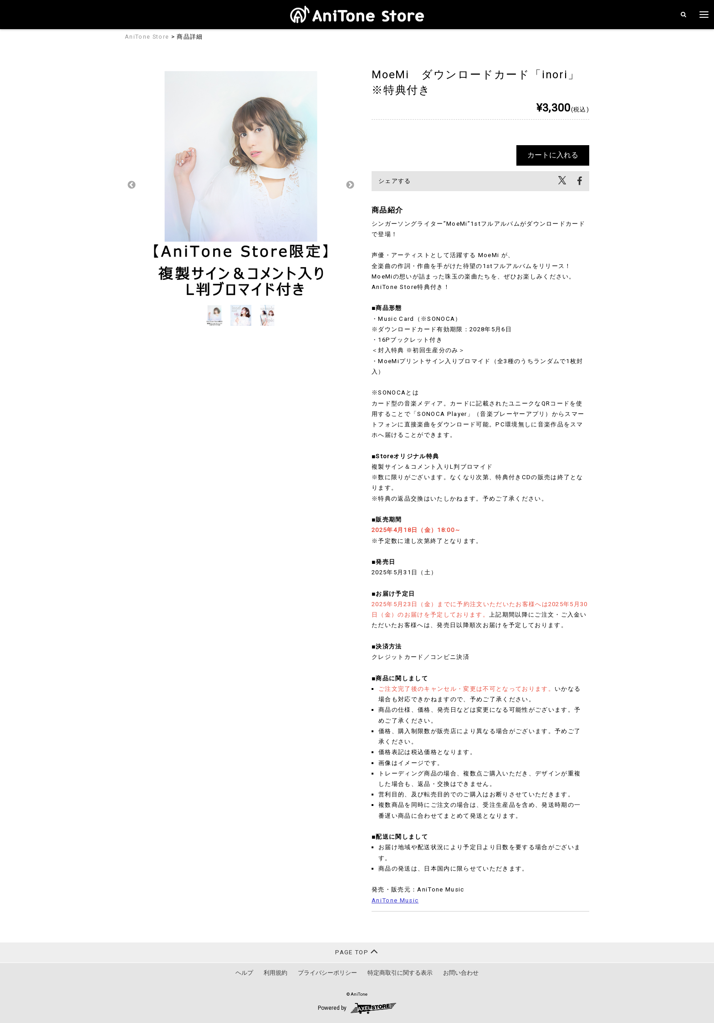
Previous (131, 185)
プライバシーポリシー (327, 972)
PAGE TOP (356, 951)
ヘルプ (244, 972)
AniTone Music (395, 900)
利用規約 (275, 972)
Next (350, 185)
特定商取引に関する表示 (400, 972)
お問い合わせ (461, 972)
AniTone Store (147, 36)
